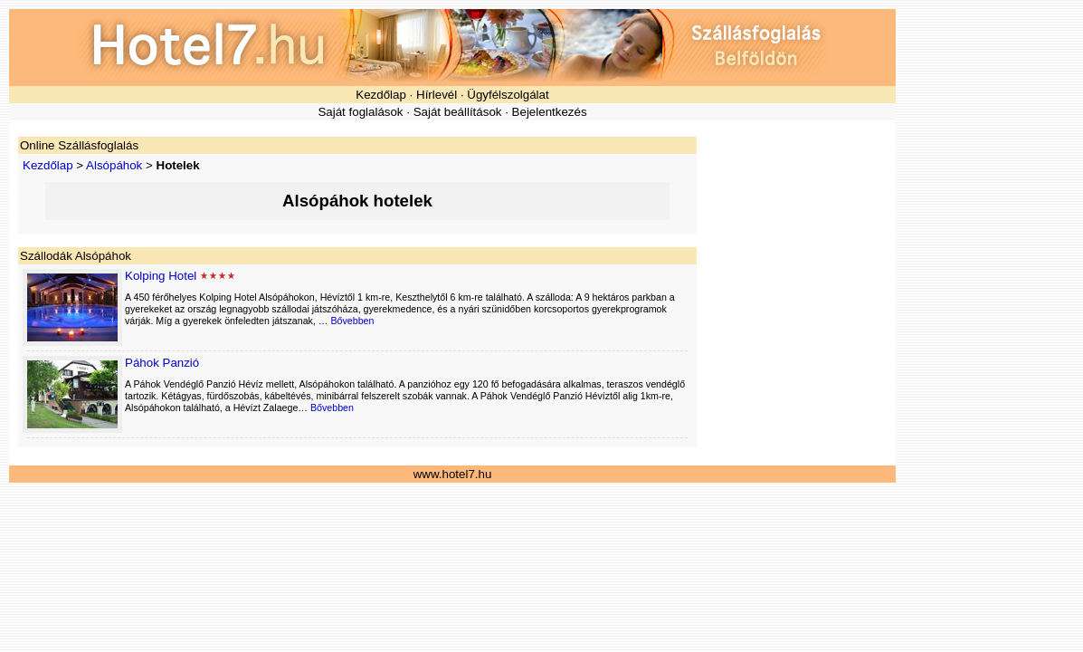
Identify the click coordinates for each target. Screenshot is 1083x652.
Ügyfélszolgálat (507, 94)
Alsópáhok (114, 165)
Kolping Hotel (160, 276)
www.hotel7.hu (452, 474)
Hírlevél (436, 94)
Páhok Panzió (162, 362)
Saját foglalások (360, 112)
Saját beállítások (457, 112)
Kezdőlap (381, 94)
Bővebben (352, 320)
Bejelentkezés (549, 112)
